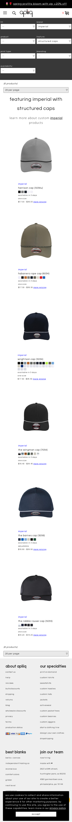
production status (14, 728)
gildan (9, 780)
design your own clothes (52, 733)
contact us (11, 672)
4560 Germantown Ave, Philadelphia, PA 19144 (51, 782)
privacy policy (13, 808)
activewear (45, 706)
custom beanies (48, 717)
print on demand (48, 672)
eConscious (11, 769)
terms (8, 722)
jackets (43, 700)
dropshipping (46, 739)
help (8, 678)
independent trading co (18, 764)
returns (9, 700)
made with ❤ (46, 764)
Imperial (56, 118)
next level (11, 786)
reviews (10, 683)
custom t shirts (47, 678)
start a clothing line (49, 728)
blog (8, 706)
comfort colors (12, 775)
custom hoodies (48, 689)
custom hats (46, 694)
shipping (10, 694)
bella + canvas (13, 758)
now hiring (45, 758)
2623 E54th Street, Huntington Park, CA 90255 (52, 771)
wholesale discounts (16, 711)
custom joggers (47, 722)
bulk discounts (13, 689)
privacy (9, 717)
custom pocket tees (50, 711)
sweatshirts (45, 683)
